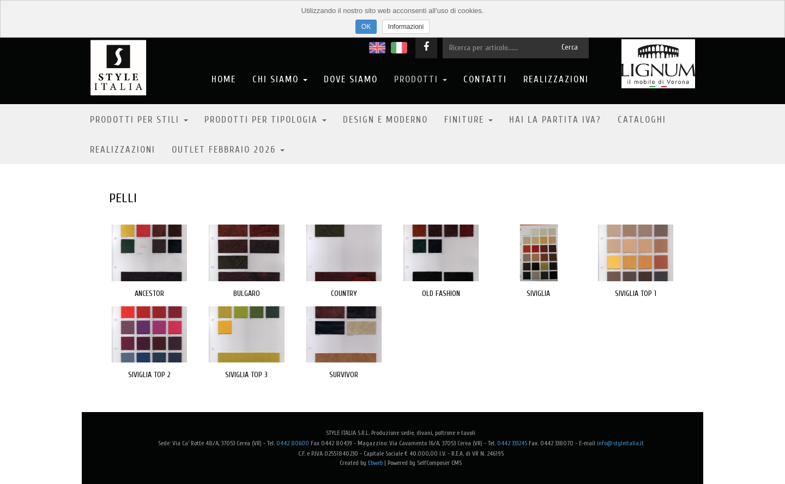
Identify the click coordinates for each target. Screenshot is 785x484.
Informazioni (406, 27)
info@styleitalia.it (620, 443)
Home (224, 79)
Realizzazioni (556, 79)
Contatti (485, 79)
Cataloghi (642, 119)
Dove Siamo (351, 79)
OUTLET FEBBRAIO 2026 (228, 149)
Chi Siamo (279, 79)
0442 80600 (292, 443)
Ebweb (375, 463)
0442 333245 (512, 443)
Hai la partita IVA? (555, 119)
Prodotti (420, 79)
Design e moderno (385, 119)
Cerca (569, 47)
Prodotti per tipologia (265, 119)
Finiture (468, 119)
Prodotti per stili (139, 119)
